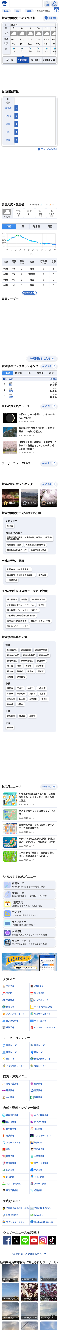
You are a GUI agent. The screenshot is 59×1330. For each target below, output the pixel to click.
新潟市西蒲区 (27, 661)
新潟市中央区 (41, 650)
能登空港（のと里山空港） (18, 569)
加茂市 (10, 694)
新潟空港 (42, 575)
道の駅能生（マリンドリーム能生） (22, 610)
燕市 (19, 666)
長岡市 (10, 688)
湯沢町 (44, 699)
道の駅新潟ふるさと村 (16, 550)
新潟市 (10, 526)
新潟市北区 (12, 650)
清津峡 (41, 605)
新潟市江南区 (13, 655)
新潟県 (29, 11)
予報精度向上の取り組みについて (28, 1254)
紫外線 (8, 108)
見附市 (32, 694)
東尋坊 (24, 599)
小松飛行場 (12, 580)
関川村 (10, 677)
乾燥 (8, 124)
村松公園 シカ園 (14, 545)
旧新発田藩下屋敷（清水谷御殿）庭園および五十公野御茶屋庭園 (29, 538)
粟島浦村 (21, 677)
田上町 (22, 699)
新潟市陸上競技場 (38, 550)
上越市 (32, 716)
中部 (17, 11)
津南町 (10, 704)
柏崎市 (30, 688)
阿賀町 (41, 671)
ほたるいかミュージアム (17, 626)
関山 (11, 385)
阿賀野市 (39, 666)
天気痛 (8, 116)
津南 (11, 397)
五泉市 (28, 666)
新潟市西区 (12, 661)
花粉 (8, 132)
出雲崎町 (33, 699)
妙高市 (22, 716)
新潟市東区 (26, 650)
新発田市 (41, 661)
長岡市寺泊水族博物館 (16, 621)
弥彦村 (30, 671)
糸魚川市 (11, 716)
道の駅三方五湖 (38, 599)
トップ (6, 11)
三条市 (20, 688)
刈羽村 (20, 704)
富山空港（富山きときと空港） (20, 575)
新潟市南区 (44, 655)
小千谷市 (41, 688)
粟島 (11, 391)
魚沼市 (42, 694)
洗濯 (8, 140)
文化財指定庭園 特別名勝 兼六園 (21, 615)
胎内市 (10, 671)
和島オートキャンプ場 (40, 621)
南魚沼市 (11, 699)
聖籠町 (20, 671)
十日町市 (21, 694)
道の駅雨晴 (12, 599)
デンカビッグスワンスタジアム (20, 605)
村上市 (10, 666)
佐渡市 (10, 727)
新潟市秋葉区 (29, 655)
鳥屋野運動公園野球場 (35, 545)
